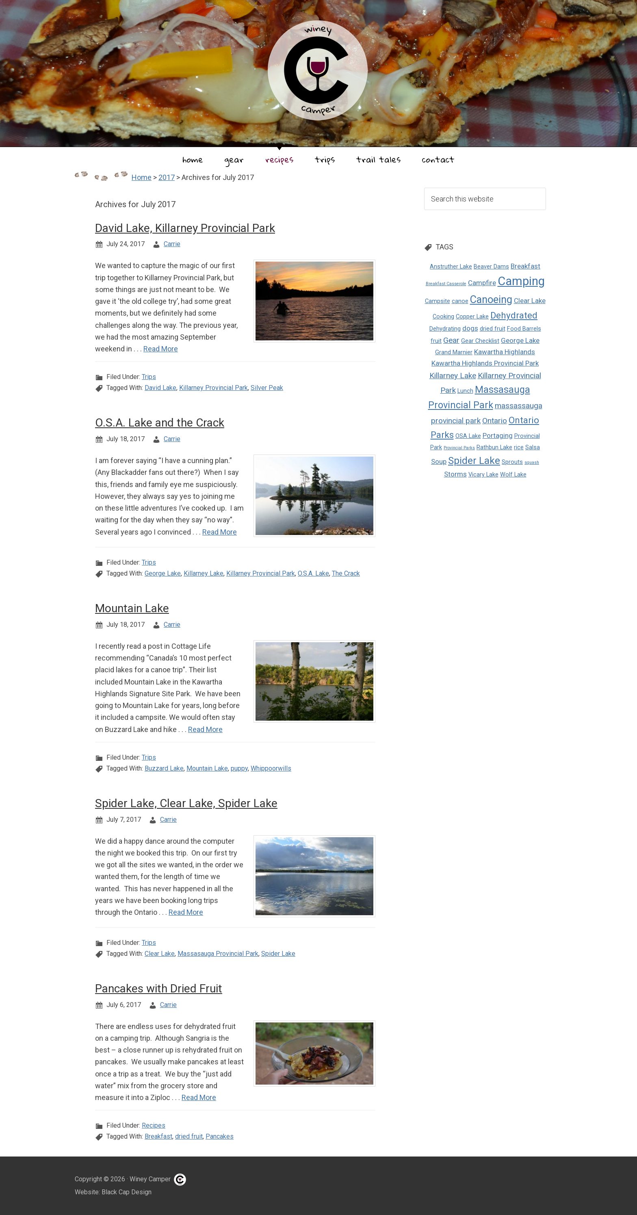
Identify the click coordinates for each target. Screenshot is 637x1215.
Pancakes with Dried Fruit (158, 988)
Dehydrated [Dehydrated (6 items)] (513, 315)
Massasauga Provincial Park (218, 953)
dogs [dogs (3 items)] (470, 328)
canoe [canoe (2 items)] (460, 301)
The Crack (346, 573)
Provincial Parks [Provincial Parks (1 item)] (459, 447)
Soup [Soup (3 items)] (438, 461)
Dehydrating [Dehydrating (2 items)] (445, 328)
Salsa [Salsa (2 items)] (532, 447)
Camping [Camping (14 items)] (521, 281)
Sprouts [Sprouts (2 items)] (512, 462)
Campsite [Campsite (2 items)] (437, 301)
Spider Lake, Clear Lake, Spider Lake (186, 803)
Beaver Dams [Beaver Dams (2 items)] (491, 266)
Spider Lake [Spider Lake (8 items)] (474, 460)
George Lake (163, 573)
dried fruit (189, 1136)
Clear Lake (160, 953)
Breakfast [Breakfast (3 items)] (525, 266)
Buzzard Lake (164, 768)
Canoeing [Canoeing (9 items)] (491, 299)
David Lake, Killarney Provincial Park (185, 228)
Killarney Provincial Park (213, 388)
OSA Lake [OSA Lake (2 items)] (468, 436)
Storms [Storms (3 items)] (455, 474)
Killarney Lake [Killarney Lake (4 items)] (452, 375)
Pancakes (220, 1136)
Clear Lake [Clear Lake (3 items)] (530, 301)
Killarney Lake (203, 573)
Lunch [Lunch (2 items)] (465, 391)
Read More (160, 348)
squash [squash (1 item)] (531, 462)
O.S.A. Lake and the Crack (159, 422)
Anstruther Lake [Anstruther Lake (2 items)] (451, 266)
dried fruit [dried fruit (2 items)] (492, 328)
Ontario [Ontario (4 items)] (494, 420)
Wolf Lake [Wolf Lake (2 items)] (513, 474)
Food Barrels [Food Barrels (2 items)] (524, 328)
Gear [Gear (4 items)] (451, 340)
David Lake (160, 388)
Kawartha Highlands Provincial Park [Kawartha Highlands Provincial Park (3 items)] (485, 363)
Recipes (153, 1125)
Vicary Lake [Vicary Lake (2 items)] (483, 474)
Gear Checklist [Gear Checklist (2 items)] (480, 341)
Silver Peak (267, 388)
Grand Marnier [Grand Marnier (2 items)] (453, 352)
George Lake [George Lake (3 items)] (520, 340)
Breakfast (158, 1136)
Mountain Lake (132, 608)
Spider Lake (278, 953)
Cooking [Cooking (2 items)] (443, 316)
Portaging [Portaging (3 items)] (498, 435)
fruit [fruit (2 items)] (436, 341)
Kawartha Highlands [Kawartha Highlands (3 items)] (504, 352)
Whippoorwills (271, 768)
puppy (239, 768)
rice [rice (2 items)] (519, 447)
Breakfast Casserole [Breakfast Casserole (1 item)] (446, 283)
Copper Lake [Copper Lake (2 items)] (472, 316)
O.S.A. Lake (313, 573)
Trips (149, 377)
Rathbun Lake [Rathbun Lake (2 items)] (494, 447)
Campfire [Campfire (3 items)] (482, 283)
